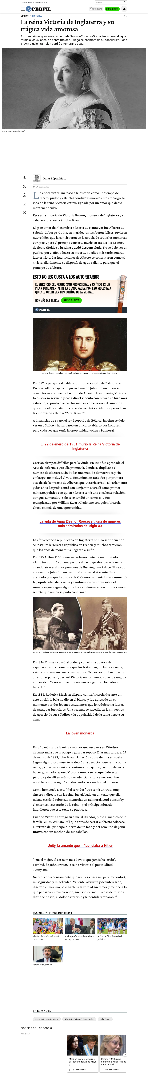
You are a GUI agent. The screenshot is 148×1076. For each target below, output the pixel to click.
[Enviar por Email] (24, 204)
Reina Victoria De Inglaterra (46, 1019)
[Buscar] (110, 2)
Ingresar (97, 9)
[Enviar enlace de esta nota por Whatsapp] (24, 195)
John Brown (105, 1019)
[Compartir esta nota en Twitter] (24, 186)
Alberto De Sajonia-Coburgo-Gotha (79, 1019)
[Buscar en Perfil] (125, 2)
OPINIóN (25, 16)
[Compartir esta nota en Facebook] (24, 177)
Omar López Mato (54, 178)
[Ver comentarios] (125, 16)
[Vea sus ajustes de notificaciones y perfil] (124, 9)
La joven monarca (80, 733)
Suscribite (112, 9)
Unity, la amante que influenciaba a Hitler (80, 846)
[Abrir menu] (23, 9)
